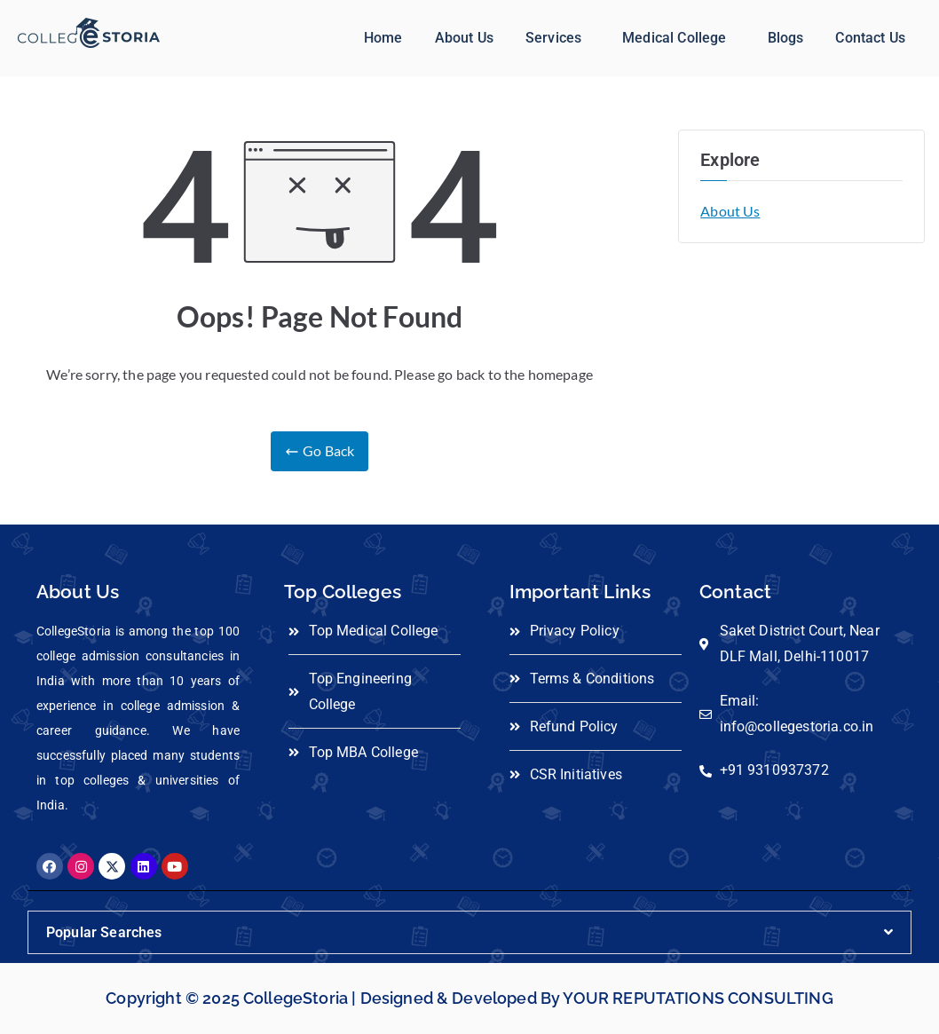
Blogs (786, 37)
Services (553, 37)
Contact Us (870, 37)
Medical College (674, 37)
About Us (464, 37)
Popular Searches (104, 932)
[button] (557, 38)
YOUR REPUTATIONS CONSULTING (697, 998)
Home (383, 37)
